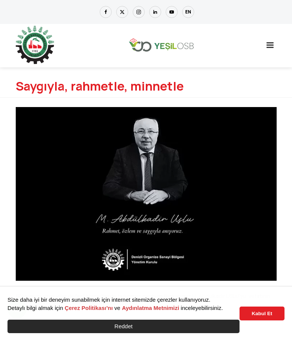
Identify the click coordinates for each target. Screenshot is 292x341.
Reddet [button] (123, 326)
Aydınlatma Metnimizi (150, 308)
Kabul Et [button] (262, 313)
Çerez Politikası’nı (89, 308)
